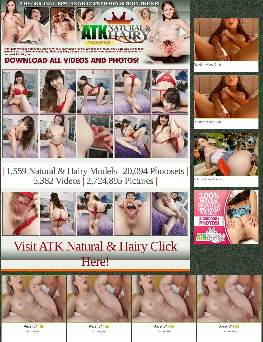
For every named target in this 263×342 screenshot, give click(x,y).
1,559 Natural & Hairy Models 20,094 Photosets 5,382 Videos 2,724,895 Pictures (95, 176)
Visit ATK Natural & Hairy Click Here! (95, 254)
